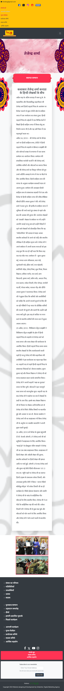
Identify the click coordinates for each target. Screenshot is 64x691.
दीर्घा (7, 612)
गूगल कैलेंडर (10, 631)
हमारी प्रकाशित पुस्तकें (14, 616)
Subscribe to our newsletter (28, 664)
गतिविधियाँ (10, 587)
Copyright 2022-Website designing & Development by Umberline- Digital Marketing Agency (31, 687)
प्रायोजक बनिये (4, 19)
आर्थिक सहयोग (5, 26)
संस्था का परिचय (12, 583)
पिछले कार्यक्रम (11, 620)
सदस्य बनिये (4, 22)
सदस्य (8, 598)
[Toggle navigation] (60, 33)
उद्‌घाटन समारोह (12, 609)
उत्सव (8, 594)
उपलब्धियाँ (10, 590)
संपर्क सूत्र (32, 652)
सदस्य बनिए (31, 655)
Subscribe (39, 675)
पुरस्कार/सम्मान (12, 605)
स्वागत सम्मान (32, 78)
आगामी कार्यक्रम (12, 627)
